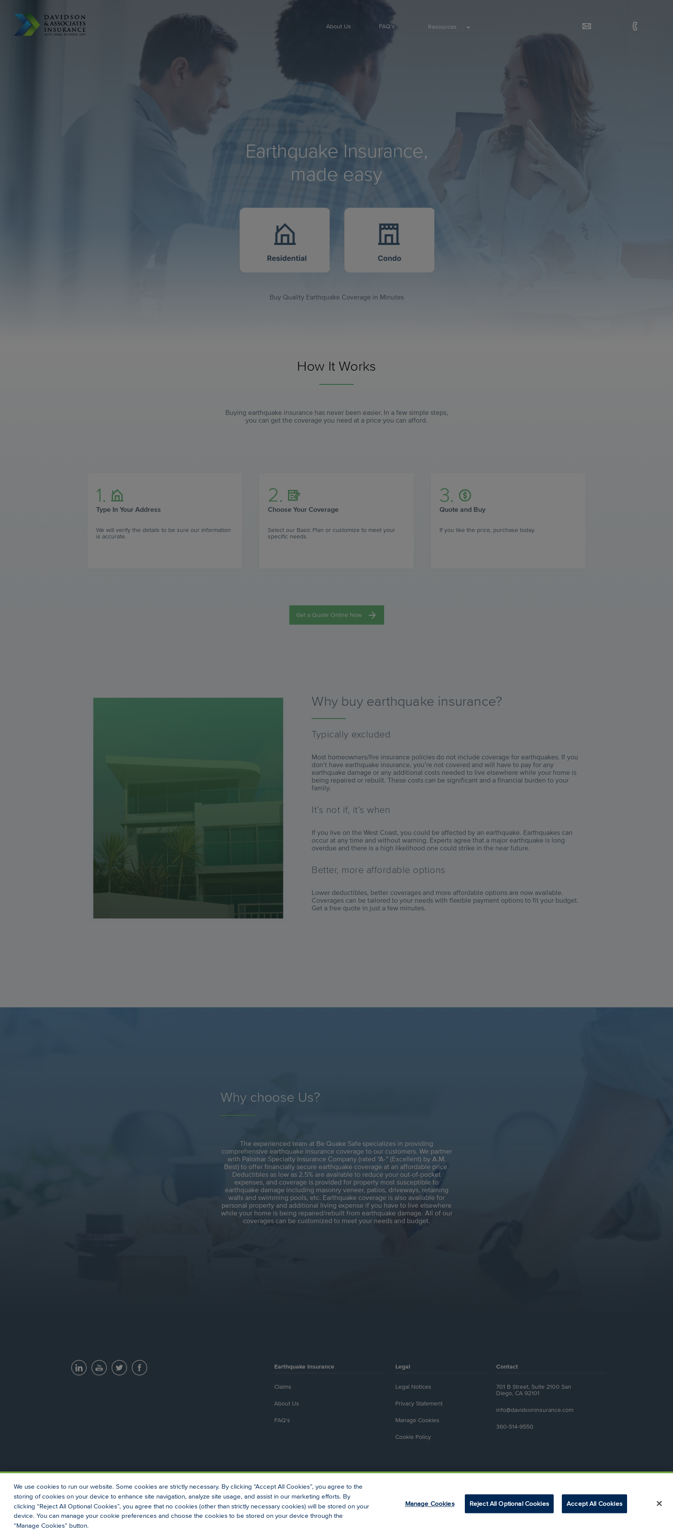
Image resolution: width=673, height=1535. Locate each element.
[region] (336, 1503)
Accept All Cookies (594, 1503)
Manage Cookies (430, 1503)
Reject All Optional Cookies (509, 1503)
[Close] (659, 1503)
